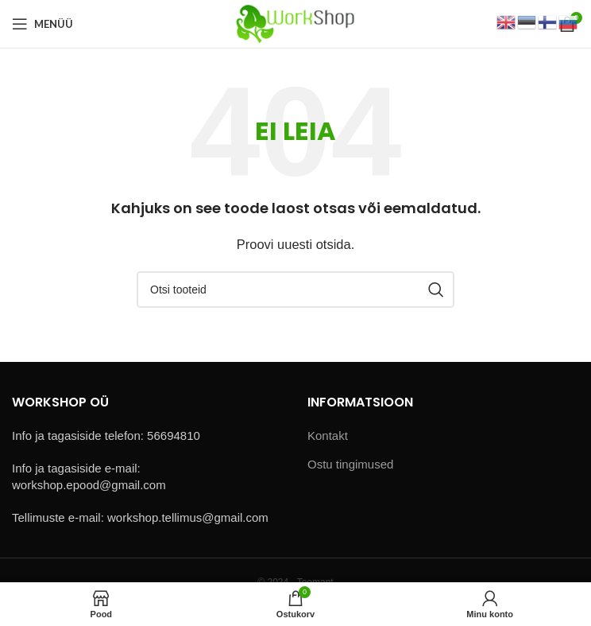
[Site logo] (295, 22)
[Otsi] (295, 289)
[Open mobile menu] (42, 24)
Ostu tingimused (350, 464)
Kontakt (327, 435)
